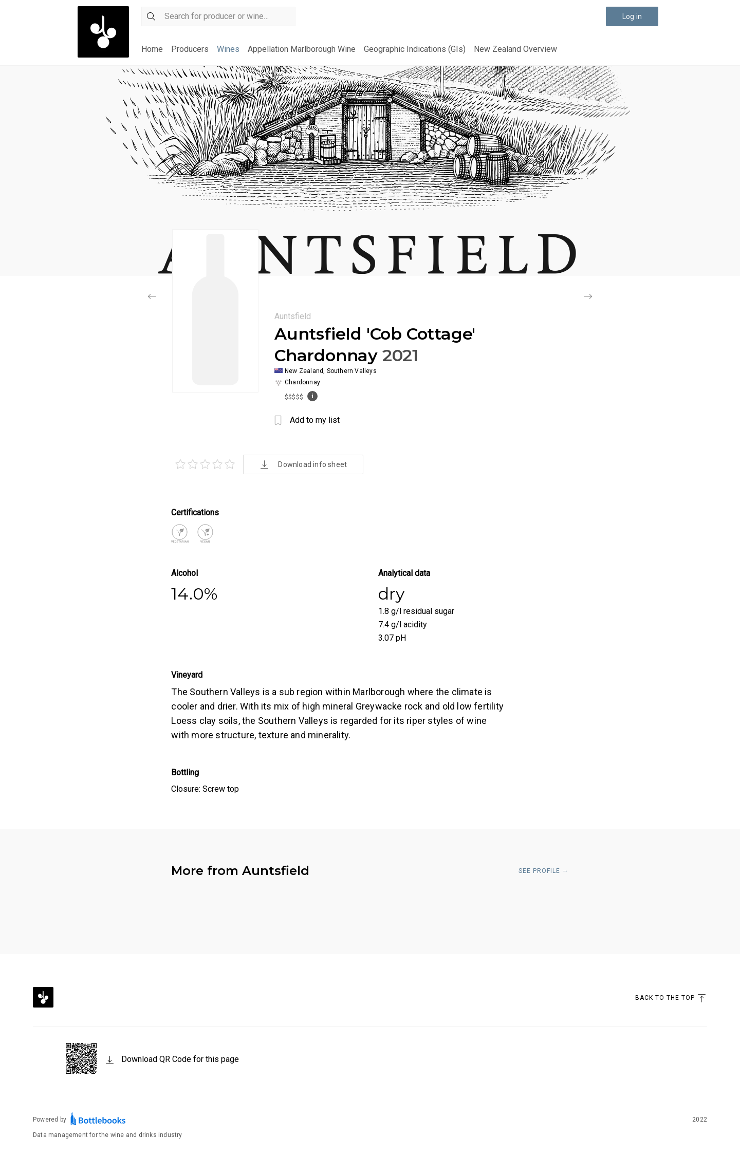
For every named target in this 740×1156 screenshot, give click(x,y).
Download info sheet (303, 464)
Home (152, 49)
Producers (190, 49)
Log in (632, 16)
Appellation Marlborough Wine (302, 49)
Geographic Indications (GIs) (415, 49)
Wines (228, 49)
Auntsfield (292, 316)
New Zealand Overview (515, 49)
